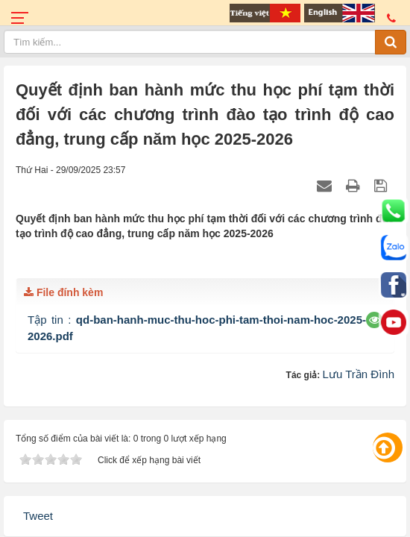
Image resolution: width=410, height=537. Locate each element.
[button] (374, 319)
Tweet (38, 515)
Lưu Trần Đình (358, 374)
